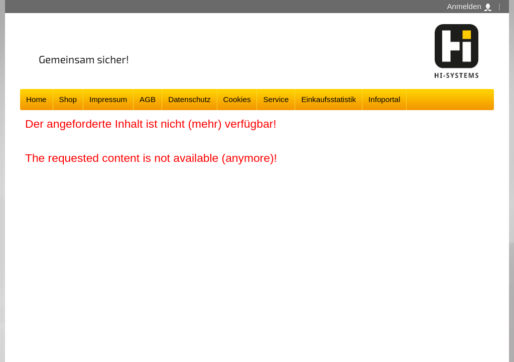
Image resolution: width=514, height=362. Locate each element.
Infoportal (384, 99)
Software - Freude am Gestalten (457, 51)
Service (276, 99)
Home (36, 99)
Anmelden (469, 6)
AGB (148, 99)
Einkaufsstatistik (328, 99)
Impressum (108, 99)
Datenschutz (189, 99)
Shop (68, 99)
